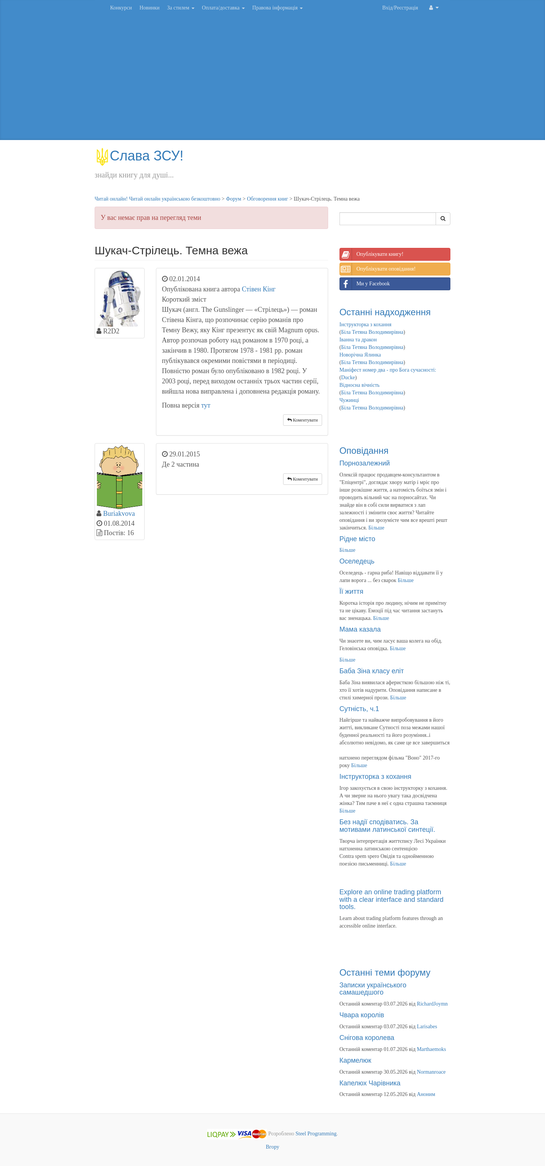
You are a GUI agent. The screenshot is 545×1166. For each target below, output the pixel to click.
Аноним (426, 1094)
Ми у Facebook (365, 284)
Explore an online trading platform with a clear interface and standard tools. (391, 899)
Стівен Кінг (259, 289)
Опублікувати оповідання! (378, 269)
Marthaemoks (431, 1049)
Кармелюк (355, 1060)
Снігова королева (366, 1037)
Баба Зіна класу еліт (371, 671)
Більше (376, 528)
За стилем (180, 8)
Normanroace (431, 1072)
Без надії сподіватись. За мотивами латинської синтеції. (387, 825)
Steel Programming (316, 1134)
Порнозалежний (364, 463)
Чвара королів (361, 1015)
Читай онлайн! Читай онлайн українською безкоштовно (157, 199)
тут (205, 405)
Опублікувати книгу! (371, 254)
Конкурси (121, 8)
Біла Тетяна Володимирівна (372, 332)
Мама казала (360, 629)
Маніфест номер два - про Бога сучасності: (387, 370)
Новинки (149, 8)
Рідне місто (357, 539)
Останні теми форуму (385, 972)
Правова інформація (277, 8)
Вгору (272, 1147)
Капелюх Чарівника (369, 1083)
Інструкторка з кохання (365, 324)
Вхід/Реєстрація (400, 8)
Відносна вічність (359, 385)
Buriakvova (119, 513)
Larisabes (427, 1026)
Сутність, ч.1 (359, 709)
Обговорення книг (267, 199)
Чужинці (349, 400)
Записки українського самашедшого (372, 988)
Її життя (351, 591)
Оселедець (357, 561)
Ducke (348, 377)
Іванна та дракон (358, 339)
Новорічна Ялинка (360, 355)
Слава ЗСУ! (139, 155)
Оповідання (364, 450)
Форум (233, 199)
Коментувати (302, 420)
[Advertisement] (272, 79)
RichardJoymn (432, 1004)
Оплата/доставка (223, 8)
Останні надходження (385, 312)
